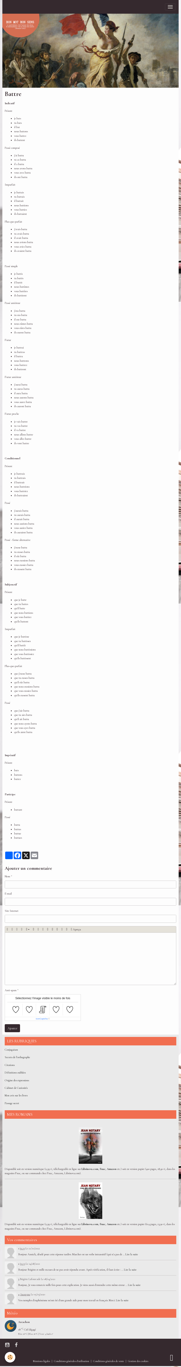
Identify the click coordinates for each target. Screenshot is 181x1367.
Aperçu (76, 929)
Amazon (111, 1169)
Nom (7, 876)
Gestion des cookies (138, 1361)
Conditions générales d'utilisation (71, 1361)
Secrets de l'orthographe (17, 1057)
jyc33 (22, 1248)
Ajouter (12, 1028)
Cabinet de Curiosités (16, 1088)
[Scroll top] (171, 1357)
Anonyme (25, 1294)
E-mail (8, 893)
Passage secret (12, 1103)
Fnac (102, 1169)
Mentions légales (41, 1361)
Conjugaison (11, 1050)
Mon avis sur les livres (16, 1095)
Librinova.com (90, 1169)
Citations (10, 1065)
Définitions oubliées (15, 1072)
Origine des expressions (17, 1080)
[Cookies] (10, 1357)
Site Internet (11, 911)
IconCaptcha (42, 1019)
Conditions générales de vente (108, 1361)
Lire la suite (131, 1254)
